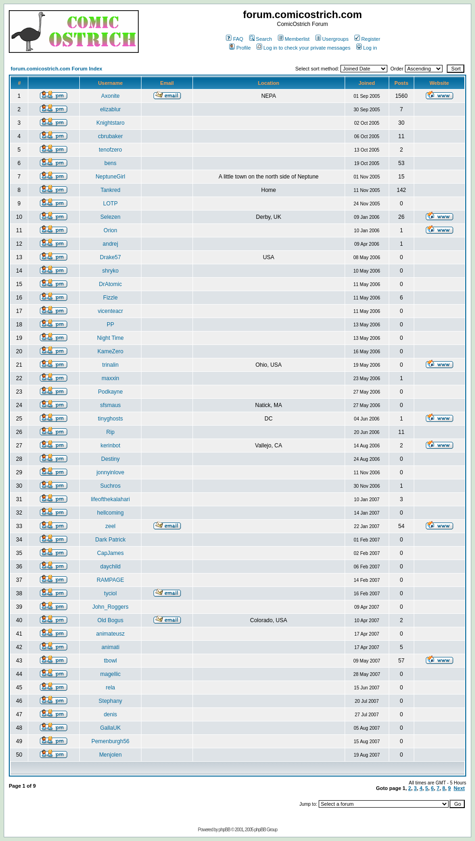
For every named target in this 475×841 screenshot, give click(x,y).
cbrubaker (110, 136)
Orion (110, 230)
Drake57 (110, 257)
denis (110, 714)
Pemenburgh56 (110, 741)
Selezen (110, 217)
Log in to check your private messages (304, 48)
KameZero (110, 351)
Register (367, 39)
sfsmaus (110, 405)
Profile (239, 48)
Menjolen (110, 755)
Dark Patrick (110, 539)
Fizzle (110, 297)
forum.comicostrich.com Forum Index (56, 68)
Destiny (110, 459)
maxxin (110, 378)
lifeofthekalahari (110, 499)
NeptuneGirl (110, 176)
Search (260, 39)
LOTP (110, 203)
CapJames (110, 553)
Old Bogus (110, 620)
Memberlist (294, 39)
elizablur (110, 109)
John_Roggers (110, 607)
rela (110, 687)
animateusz (110, 634)
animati (111, 647)
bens (110, 163)
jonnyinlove (110, 472)
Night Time (110, 338)
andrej (110, 244)
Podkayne (110, 392)
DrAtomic (110, 284)
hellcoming (110, 513)
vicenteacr (110, 311)
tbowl (110, 660)
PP (110, 324)
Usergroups (332, 39)
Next (459, 788)
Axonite (110, 96)
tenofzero (110, 150)
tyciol (110, 593)
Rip (110, 432)
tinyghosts (110, 418)
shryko (110, 271)
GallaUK (110, 728)
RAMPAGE (110, 580)
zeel (110, 526)
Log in (366, 48)
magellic (110, 674)
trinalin (110, 365)
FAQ (234, 39)
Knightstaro (110, 123)
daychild (110, 566)
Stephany (110, 701)
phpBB (224, 829)
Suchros (110, 486)
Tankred (111, 190)
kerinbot (111, 445)
